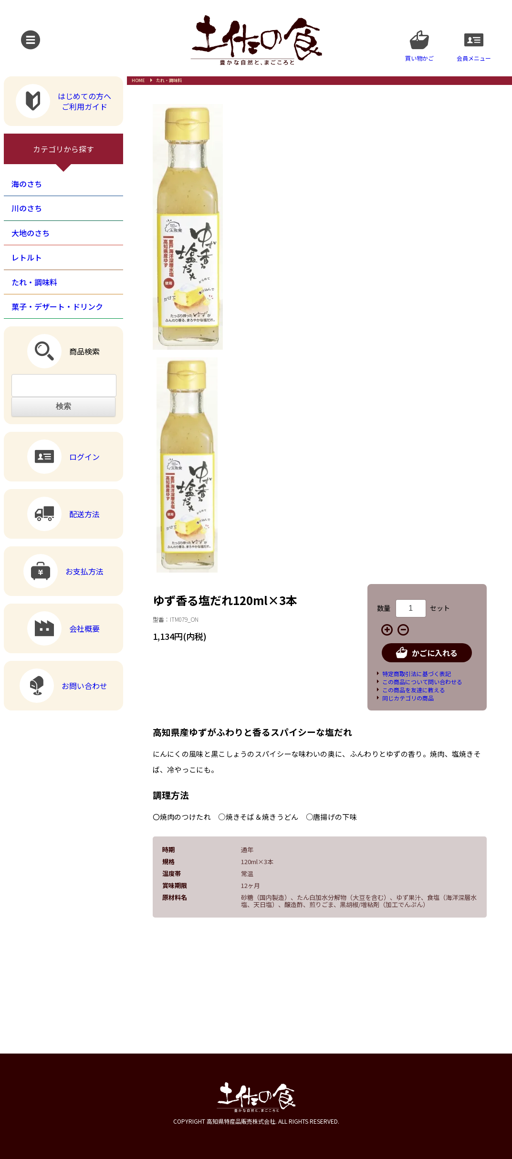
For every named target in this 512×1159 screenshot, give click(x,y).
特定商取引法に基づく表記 (416, 673)
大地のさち (30, 233)
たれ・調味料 (169, 80)
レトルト (26, 257)
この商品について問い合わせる (422, 682)
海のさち (26, 183)
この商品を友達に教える (413, 690)
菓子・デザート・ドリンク (57, 306)
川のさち (26, 208)
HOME (138, 80)
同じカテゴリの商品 (408, 698)
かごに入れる (427, 652)
